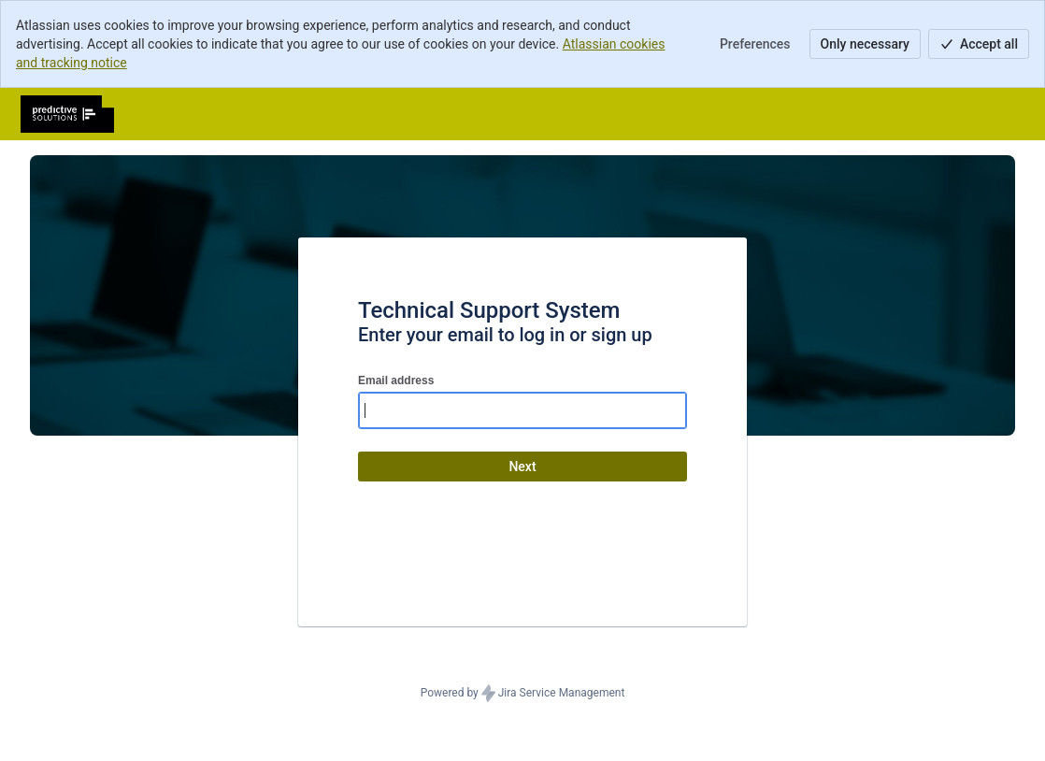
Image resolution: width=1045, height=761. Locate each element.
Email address (396, 380)
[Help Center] (67, 114)
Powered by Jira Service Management (523, 693)
